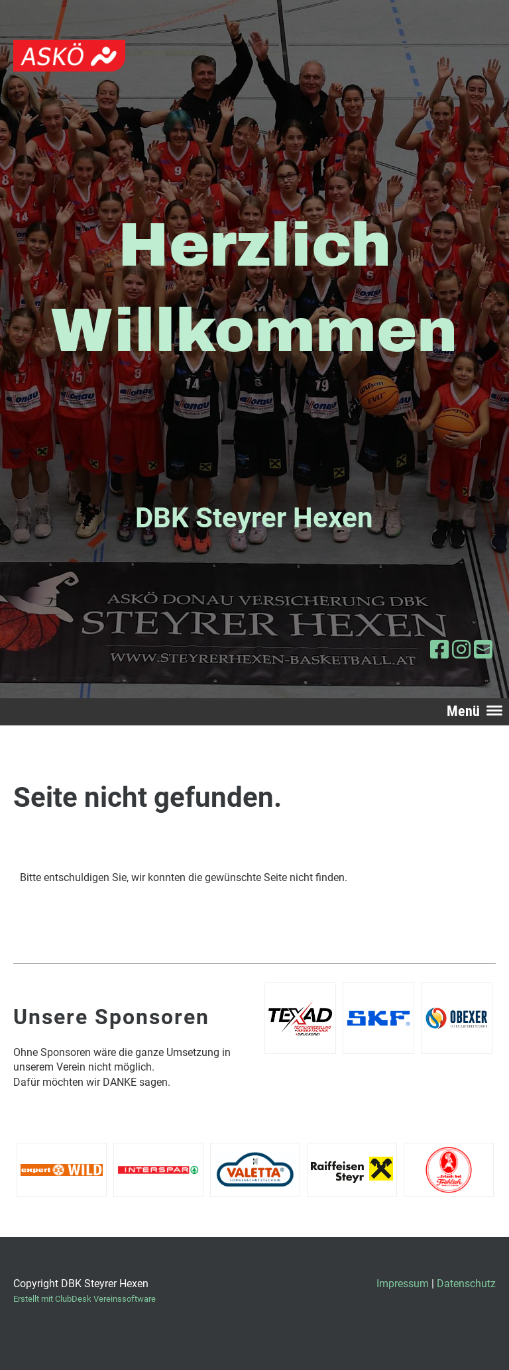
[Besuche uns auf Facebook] (439, 649)
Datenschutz (466, 1283)
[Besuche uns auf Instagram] (461, 649)
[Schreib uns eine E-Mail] (483, 649)
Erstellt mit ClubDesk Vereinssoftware (84, 1299)
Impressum (402, 1283)
